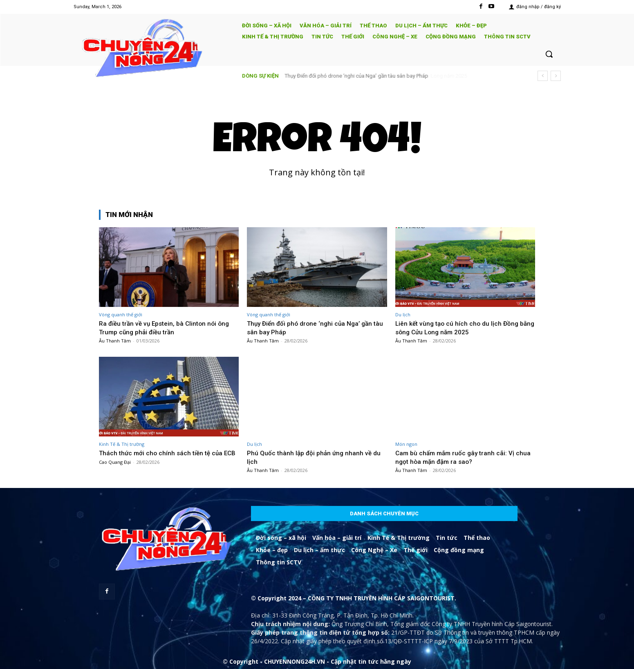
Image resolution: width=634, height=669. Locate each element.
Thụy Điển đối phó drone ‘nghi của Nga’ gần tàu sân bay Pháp (356, 76)
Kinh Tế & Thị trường (121, 444)
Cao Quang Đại (115, 470)
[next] (556, 76)
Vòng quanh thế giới (120, 314)
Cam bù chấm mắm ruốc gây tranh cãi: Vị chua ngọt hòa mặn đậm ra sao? (458, 457)
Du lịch (402, 314)
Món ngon (406, 444)
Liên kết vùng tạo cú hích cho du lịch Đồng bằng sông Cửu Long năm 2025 (459, 327)
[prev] (543, 76)
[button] (549, 54)
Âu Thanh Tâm (115, 341)
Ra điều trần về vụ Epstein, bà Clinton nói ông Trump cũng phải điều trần (168, 327)
